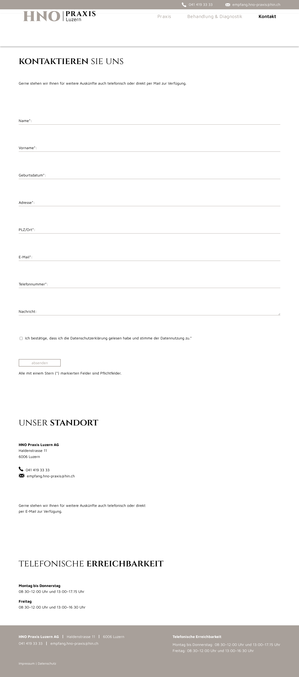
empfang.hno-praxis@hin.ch (51, 476)
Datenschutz (47, 663)
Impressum (27, 663)
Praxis (168, 25)
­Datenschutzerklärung (88, 338)
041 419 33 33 (38, 470)
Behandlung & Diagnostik (219, 25)
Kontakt (271, 25)
